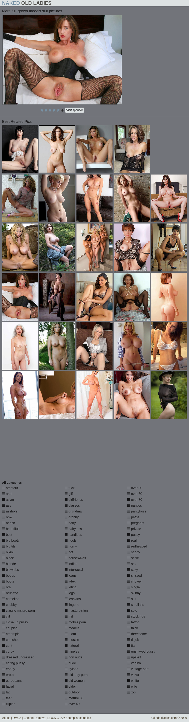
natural (72, 645)
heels (70, 540)
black (8, 558)
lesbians (73, 599)
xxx (131, 692)
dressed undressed (18, 657)
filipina (8, 704)
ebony (8, 669)
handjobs (73, 534)
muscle (72, 640)
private (134, 529)
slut (131, 599)
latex (70, 581)
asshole (10, 511)
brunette (10, 593)
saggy (133, 552)
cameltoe (10, 599)
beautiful (10, 529)
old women (75, 680)
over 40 (72, 704)
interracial (74, 569)
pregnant (135, 523)
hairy (70, 523)
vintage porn (138, 669)
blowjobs (10, 569)
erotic (8, 675)
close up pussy (15, 622)
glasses (72, 505)
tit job (133, 640)
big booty (10, 540)
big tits (9, 546)
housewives (75, 558)
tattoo (133, 622)
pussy (133, 534)
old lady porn (76, 675)
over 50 (134, 488)
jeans (70, 575)
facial (8, 686)
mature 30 (74, 698)
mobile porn (75, 622)
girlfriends (74, 499)
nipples (72, 651)
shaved (134, 575)
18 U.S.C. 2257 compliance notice (69, 717)
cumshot (10, 640)
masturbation (76, 610)
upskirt (134, 657)
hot (69, 552)
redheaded (137, 546)
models (72, 628)
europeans (12, 680)
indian (71, 564)
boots (8, 581)
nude (70, 663)
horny (71, 546)
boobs (8, 575)
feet (6, 698)
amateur (10, 488)
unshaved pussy (141, 651)
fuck (70, 488)
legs (70, 593)
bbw (7, 517)
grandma (73, 511)
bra (6, 587)
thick (132, 628)
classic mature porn (18, 610)
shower (134, 581)
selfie (133, 558)
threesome (137, 634)
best (7, 534)
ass (6, 505)
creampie (11, 634)
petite (133, 517)
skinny (134, 593)
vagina (134, 663)
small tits (135, 604)
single (133, 587)
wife (132, 686)
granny (72, 517)
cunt (7, 645)
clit (6, 616)
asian (8, 499)
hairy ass (73, 529)
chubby (9, 604)
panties (134, 505)
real (132, 540)
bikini (8, 552)
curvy (8, 651)
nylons (71, 669)
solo (132, 610)
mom (70, 634)
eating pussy (13, 663)
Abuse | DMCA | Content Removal (24, 717)
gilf (69, 494)
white (133, 680)
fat (6, 692)
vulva (133, 675)
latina (70, 587)
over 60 (134, 494)
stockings (136, 616)
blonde (9, 564)
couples (10, 628)
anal (7, 494)
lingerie (72, 604)
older (70, 686)
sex (131, 564)
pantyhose (136, 511)
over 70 (134, 499)
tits (131, 645)
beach (8, 523)
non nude (73, 657)
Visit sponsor (74, 110)
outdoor (72, 692)
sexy (132, 569)
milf (69, 616)
